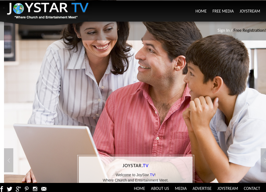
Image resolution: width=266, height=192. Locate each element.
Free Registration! (250, 30)
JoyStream (250, 11)
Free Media (223, 11)
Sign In (224, 30)
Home (201, 11)
